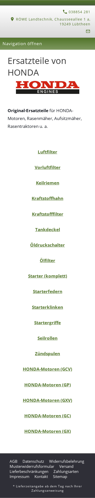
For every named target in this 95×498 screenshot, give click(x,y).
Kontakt (41, 476)
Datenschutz (33, 461)
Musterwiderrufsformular (32, 466)
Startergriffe (47, 322)
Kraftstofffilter (47, 214)
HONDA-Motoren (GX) (47, 431)
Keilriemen (47, 183)
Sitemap (60, 476)
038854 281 (76, 11)
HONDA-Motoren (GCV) (47, 369)
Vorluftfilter (48, 167)
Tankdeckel (47, 229)
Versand (66, 466)
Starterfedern (47, 291)
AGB (13, 461)
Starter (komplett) (47, 276)
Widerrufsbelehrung (66, 461)
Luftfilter (47, 152)
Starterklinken (47, 307)
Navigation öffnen (22, 43)
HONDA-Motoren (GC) (47, 416)
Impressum (19, 476)
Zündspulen (47, 353)
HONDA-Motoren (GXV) (47, 400)
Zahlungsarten (66, 471)
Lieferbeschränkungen (29, 471)
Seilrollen (47, 338)
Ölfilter (47, 260)
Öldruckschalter (47, 245)
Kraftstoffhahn (47, 198)
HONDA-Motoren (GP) (47, 385)
